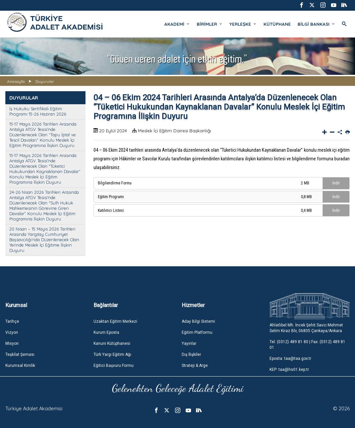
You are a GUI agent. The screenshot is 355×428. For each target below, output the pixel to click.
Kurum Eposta (106, 332)
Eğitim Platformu (197, 332)
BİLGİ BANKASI (316, 24)
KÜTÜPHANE (277, 24)
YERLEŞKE (243, 24)
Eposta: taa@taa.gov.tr (290, 358)
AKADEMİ (177, 24)
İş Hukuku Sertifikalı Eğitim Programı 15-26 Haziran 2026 (37, 111)
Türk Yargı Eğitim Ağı (112, 354)
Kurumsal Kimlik (20, 365)
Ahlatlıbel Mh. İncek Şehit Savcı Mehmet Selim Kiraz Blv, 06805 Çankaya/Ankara (306, 328)
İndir (336, 183)
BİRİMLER (210, 24)
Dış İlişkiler (191, 354)
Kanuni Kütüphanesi (112, 343)
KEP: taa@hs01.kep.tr (289, 369)
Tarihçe (12, 321)
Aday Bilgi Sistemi (198, 321)
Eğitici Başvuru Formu (114, 365)
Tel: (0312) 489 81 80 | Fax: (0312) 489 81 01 (307, 344)
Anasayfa (16, 81)
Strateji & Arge (195, 365)
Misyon (12, 343)
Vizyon (11, 332)
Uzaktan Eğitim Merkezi (115, 321)
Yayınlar (189, 343)
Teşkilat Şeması (19, 354)
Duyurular (44, 81)
